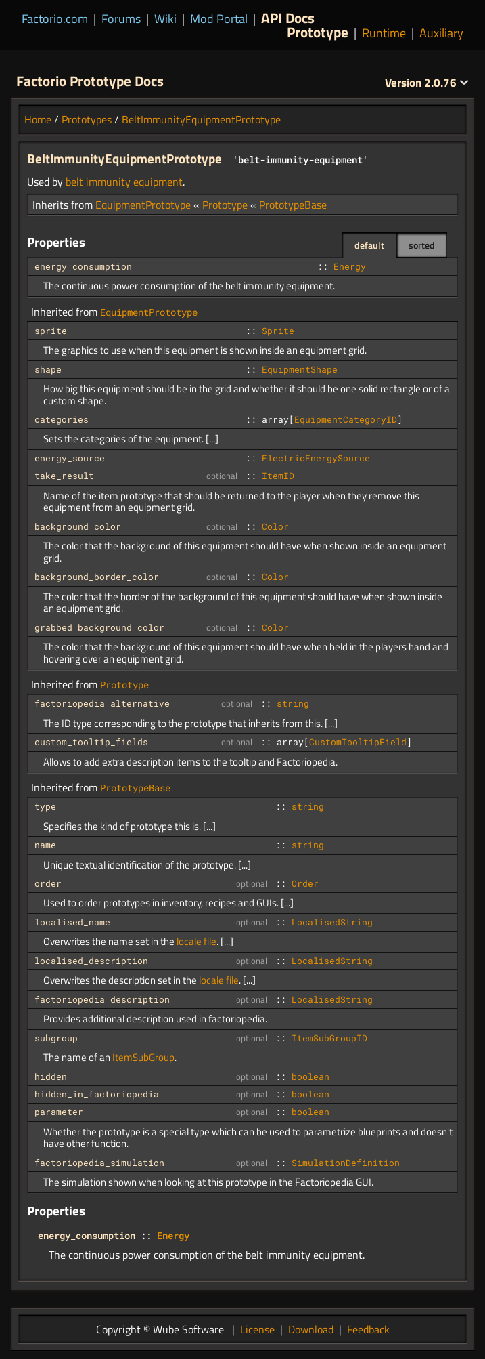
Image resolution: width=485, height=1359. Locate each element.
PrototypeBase (293, 204)
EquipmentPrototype (143, 204)
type (45, 806)
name (45, 845)
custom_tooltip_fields (91, 742)
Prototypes (87, 119)
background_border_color (96, 576)
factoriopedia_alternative (102, 703)
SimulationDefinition (346, 1162)
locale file (196, 941)
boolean (310, 1076)
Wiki (165, 18)
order (48, 883)
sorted (422, 245)
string (293, 703)
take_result (64, 475)
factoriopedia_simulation (99, 1162)
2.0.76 (427, 82)
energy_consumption (83, 266)
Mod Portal (219, 18)
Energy (349, 266)
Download (310, 1329)
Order (305, 883)
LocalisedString (332, 922)
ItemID (278, 475)
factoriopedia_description (102, 999)
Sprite (278, 331)
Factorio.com (55, 18)
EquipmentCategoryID (345, 419)
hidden (50, 1076)
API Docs (288, 17)
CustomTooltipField (358, 742)
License (257, 1329)
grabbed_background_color (99, 627)
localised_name (72, 922)
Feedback (368, 1329)
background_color (77, 526)
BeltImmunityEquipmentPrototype (201, 119)
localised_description (91, 961)
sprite (50, 331)
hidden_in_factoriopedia (96, 1094)
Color (275, 526)
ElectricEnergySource (316, 458)
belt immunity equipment (124, 181)
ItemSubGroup (143, 1057)
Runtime (384, 33)
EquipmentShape (300, 369)
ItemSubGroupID (329, 1038)
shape (48, 369)
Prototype (317, 32)
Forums (121, 18)
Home (37, 119)
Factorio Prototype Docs (90, 80)
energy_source (69, 458)
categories (61, 419)
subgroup (56, 1038)
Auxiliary (441, 33)
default (369, 245)
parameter (58, 1112)
